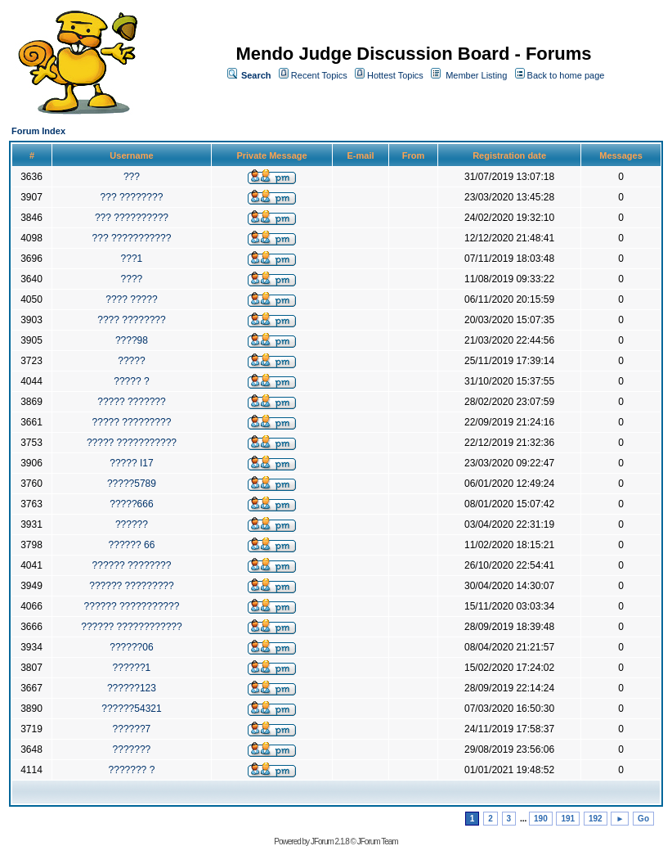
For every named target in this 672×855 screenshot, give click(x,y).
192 (596, 818)
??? (131, 176)
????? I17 (131, 463)
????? (131, 361)
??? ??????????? (132, 238)
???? (132, 279)
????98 (131, 340)
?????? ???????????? (131, 626)
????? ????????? (132, 422)
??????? (132, 749)
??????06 (131, 647)
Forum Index (38, 131)
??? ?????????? (131, 217)
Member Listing (476, 75)
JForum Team (377, 841)
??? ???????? (132, 197)
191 (568, 818)
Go (643, 818)
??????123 (131, 688)
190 (541, 818)
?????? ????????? (131, 586)
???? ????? (131, 299)
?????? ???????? (132, 565)
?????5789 (131, 483)
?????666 (131, 504)
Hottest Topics (395, 75)
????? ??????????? (132, 442)
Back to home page (566, 75)
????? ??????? (131, 401)
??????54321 (131, 708)
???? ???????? (131, 320)
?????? (131, 524)
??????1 (132, 667)
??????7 (132, 729)
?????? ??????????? (132, 606)
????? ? (131, 381)
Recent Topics (319, 75)
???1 (132, 258)
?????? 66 (132, 545)
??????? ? (132, 770)
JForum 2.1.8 (330, 841)
